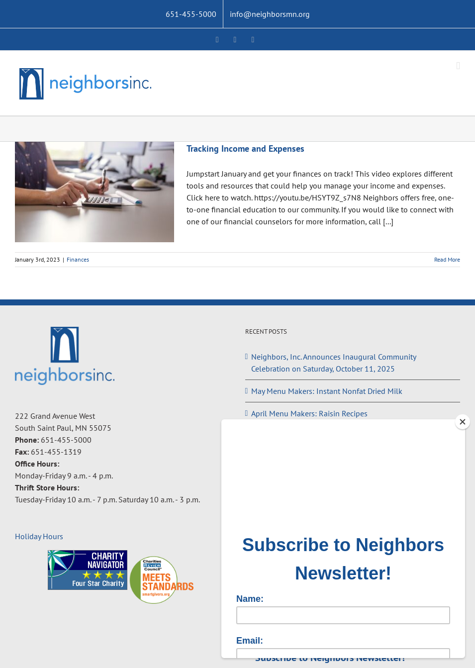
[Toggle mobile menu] (458, 66)
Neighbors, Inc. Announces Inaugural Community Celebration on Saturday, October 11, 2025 (333, 363)
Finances (78, 259)
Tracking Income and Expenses (245, 148)
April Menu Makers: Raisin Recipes (309, 413)
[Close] (462, 421)
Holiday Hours (39, 536)
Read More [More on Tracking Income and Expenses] (447, 259)
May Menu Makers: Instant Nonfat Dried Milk (326, 391)
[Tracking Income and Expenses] (94, 192)
